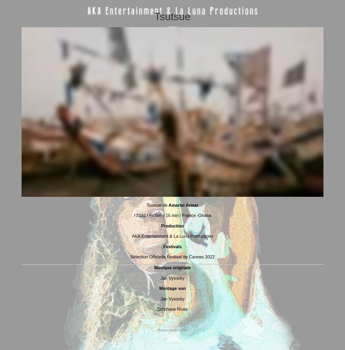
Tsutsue (172, 16)
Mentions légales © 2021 (172, 330)
